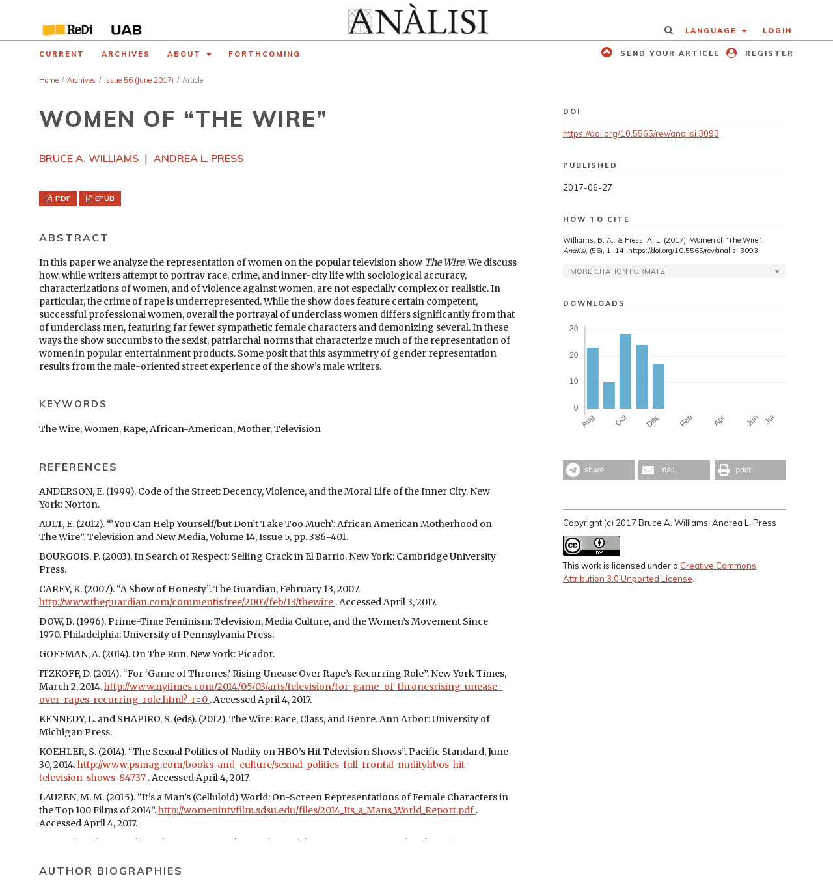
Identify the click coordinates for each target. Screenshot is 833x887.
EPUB (104, 198)
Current (62, 54)
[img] (416, 20)
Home (49, 80)
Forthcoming (264, 54)
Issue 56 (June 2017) (139, 80)
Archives (126, 54)
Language (712, 30)
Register (768, 53)
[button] (599, 470)
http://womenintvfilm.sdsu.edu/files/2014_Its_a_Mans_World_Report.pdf (317, 810)
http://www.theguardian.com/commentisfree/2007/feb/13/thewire (187, 602)
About (185, 54)
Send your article (668, 53)
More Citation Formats (617, 271)
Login (777, 30)
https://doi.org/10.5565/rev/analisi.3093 (641, 133)
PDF (61, 198)
